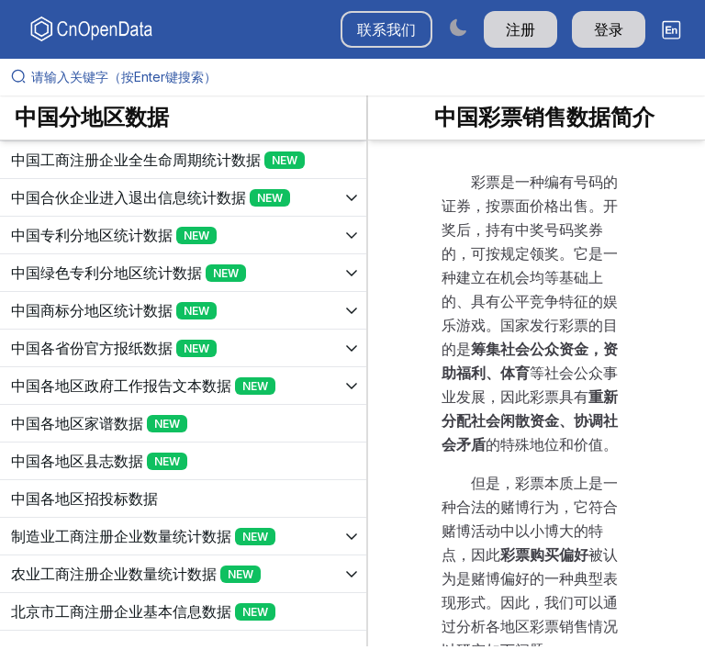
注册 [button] (520, 29)
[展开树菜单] (183, 159)
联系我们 (386, 29)
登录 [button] (608, 29)
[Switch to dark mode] (458, 27)
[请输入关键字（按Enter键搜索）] (360, 77)
